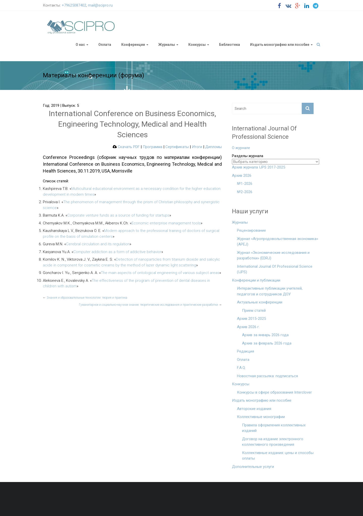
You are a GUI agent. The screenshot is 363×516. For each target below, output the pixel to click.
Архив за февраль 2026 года (266, 343)
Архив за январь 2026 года (265, 335)
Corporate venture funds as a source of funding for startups (118, 215)
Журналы (166, 45)
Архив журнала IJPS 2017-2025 (258, 167)
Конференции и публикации (256, 280)
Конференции (133, 45)
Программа (152, 147)
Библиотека (229, 45)
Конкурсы (197, 45)
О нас (80, 45)
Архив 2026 (241, 175)
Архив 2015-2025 (251, 318)
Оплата (104, 45)
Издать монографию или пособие (279, 45)
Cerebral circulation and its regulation (98, 244)
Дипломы (213, 147)
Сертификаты (177, 147)
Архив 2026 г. (248, 327)
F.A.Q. (241, 367)
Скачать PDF (126, 147)
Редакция (245, 351)
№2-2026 (244, 192)
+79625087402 (74, 5)
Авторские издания (254, 408)
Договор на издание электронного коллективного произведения (272, 442)
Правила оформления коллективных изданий (274, 428)
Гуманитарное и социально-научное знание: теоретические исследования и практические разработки (150, 304)
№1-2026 (244, 183)
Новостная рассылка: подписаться (267, 376)
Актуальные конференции (259, 302)
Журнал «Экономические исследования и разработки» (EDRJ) (273, 255)
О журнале (241, 148)
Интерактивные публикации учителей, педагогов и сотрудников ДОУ (269, 291)
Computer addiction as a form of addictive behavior (117, 252)
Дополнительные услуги (253, 466)
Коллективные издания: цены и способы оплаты (278, 456)
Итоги (197, 147)
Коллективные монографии (261, 417)
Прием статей (254, 310)
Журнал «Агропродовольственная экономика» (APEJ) (277, 241)
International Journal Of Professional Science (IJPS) (274, 269)
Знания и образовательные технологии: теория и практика (85, 297)
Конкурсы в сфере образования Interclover (274, 392)
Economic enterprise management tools (166, 223)
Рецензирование (251, 230)
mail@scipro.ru (100, 5)
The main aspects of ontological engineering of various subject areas (160, 272)
